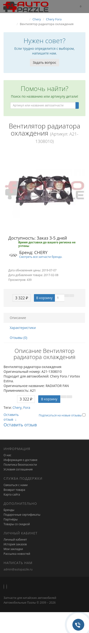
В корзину (44, 298)
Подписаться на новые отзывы (60, 415)
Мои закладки (13, 549)
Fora (26, 407)
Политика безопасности (20, 465)
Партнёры (11, 519)
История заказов (15, 544)
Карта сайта (12, 494)
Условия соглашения (18, 469)
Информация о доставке (20, 460)
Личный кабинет (15, 539)
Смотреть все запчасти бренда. (40, 257)
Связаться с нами (16, 485)
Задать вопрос (44, 62)
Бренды (9, 510)
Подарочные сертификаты (22, 515)
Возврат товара (14, 490)
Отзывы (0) (18, 337)
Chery (17, 407)
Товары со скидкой (17, 524)
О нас (7, 455)
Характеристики (23, 327)
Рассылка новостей (17, 554)
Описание (18, 317)
